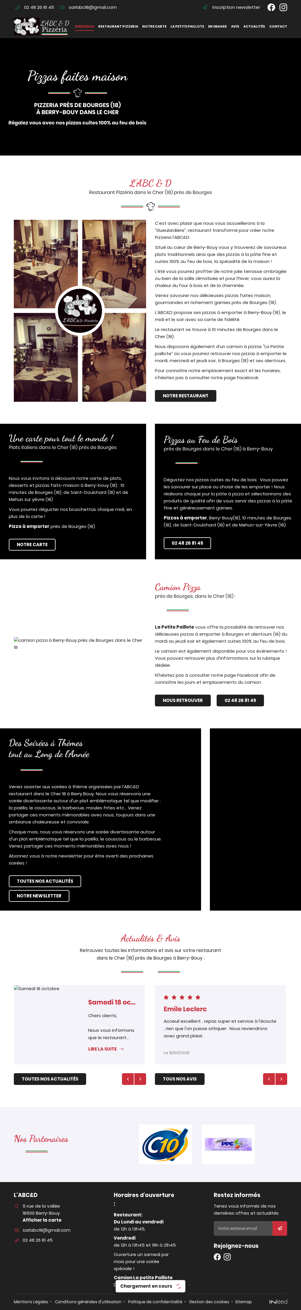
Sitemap (243, 1302)
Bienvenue (84, 26)
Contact (278, 26)
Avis (235, 26)
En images (217, 26)
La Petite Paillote (208, 627)
